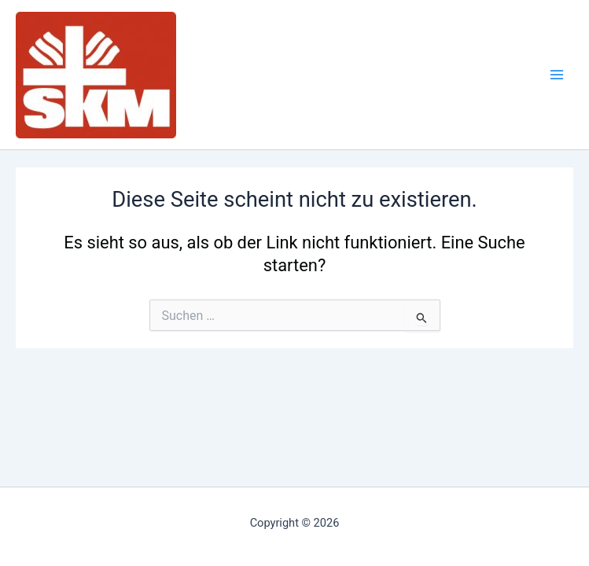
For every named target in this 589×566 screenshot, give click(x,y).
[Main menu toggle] (556, 74)
